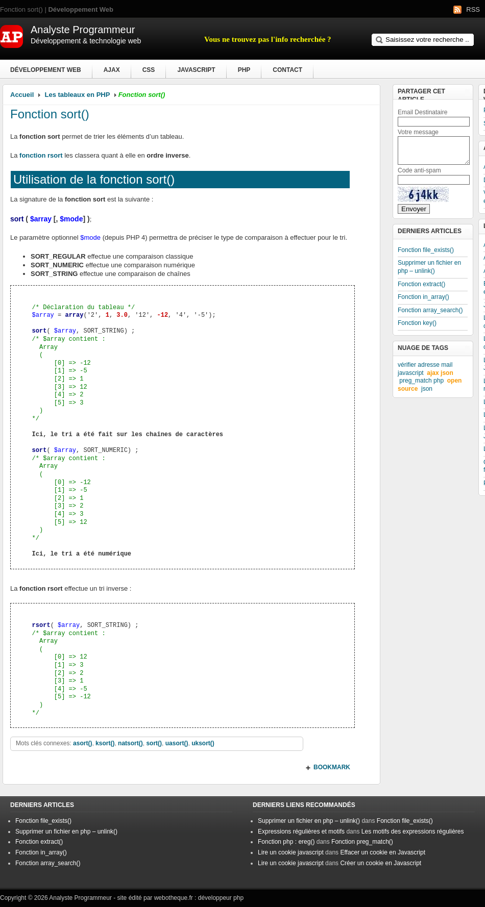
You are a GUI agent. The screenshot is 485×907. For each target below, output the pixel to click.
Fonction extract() (421, 284)
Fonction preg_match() (362, 841)
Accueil (22, 94)
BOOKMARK (331, 767)
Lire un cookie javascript (291, 852)
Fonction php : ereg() (286, 841)
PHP (244, 69)
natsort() (130, 743)
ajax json (440, 372)
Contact (287, 69)
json (426, 388)
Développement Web (45, 69)
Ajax (112, 69)
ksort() (104, 743)
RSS (473, 9)
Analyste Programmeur (80, 897)
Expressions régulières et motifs (301, 831)
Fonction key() (417, 322)
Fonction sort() (49, 114)
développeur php (221, 897)
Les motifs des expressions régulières (412, 831)
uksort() (202, 743)
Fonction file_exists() (426, 250)
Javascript (196, 69)
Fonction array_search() (430, 310)
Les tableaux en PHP (77, 94)
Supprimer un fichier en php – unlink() (429, 266)
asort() (82, 743)
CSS (148, 69)
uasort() (176, 743)
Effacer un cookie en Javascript (382, 852)
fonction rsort (41, 155)
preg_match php (421, 380)
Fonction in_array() (423, 296)
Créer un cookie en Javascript (380, 863)
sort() (154, 743)
